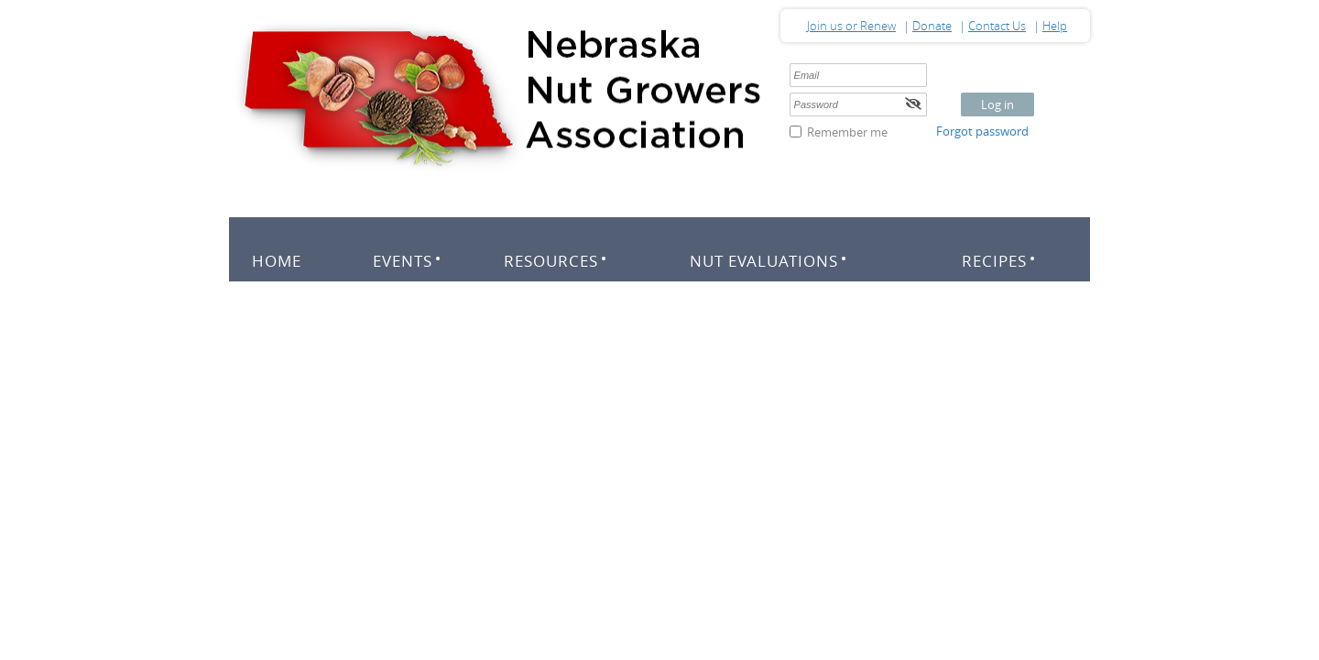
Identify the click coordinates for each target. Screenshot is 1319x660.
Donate (932, 25)
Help (1054, 25)
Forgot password (982, 131)
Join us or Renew (851, 25)
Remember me (847, 132)
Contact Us (997, 25)
